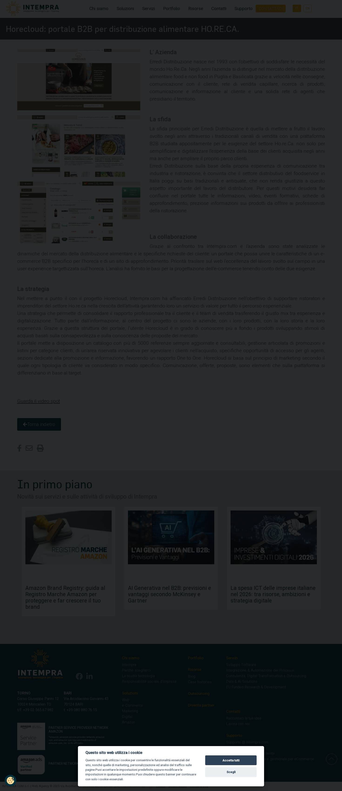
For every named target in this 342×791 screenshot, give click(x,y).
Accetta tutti (230, 760)
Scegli (231, 772)
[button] (10, 780)
